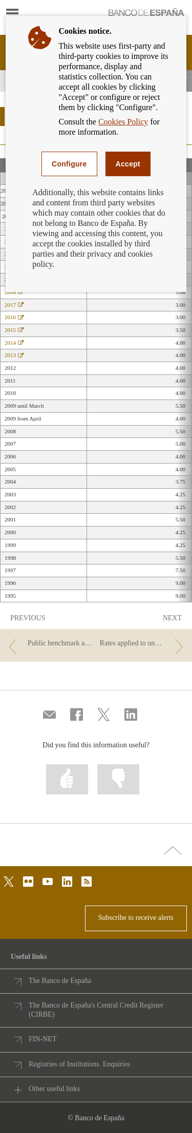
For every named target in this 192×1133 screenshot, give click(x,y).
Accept (128, 164)
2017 (14, 305)
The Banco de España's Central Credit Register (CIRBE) (96, 1009)
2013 (14, 355)
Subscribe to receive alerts (136, 917)
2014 (14, 343)
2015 (14, 330)
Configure (69, 164)
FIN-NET (42, 1039)
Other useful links (54, 1089)
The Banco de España (60, 980)
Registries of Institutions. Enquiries (79, 1064)
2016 (14, 317)
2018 (14, 292)
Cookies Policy (123, 121)
